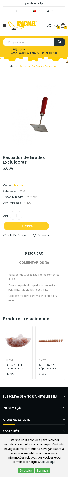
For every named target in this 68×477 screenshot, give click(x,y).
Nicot (9, 360)
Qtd (5, 215)
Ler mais (43, 470)
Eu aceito (26, 470)
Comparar (43, 235)
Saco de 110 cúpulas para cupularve (14, 366)
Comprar (27, 226)
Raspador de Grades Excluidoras (38, 66)
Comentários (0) (34, 262)
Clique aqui (47, 462)
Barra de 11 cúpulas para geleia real (47, 366)
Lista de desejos (17, 235)
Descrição (34, 253)
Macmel (18, 185)
